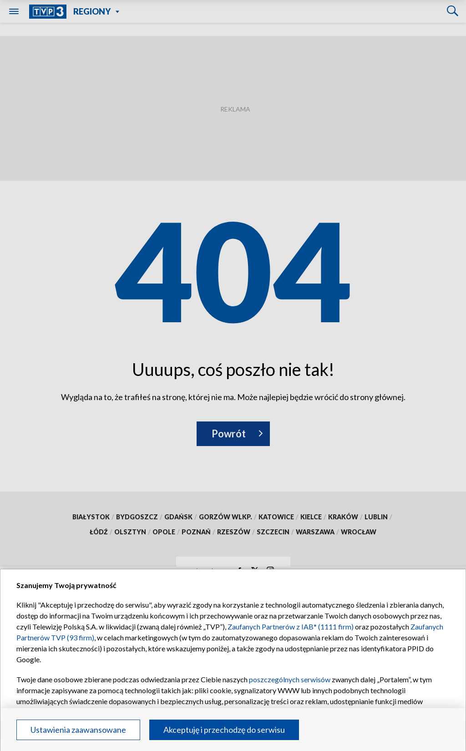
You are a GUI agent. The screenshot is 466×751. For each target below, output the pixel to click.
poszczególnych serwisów (289, 679)
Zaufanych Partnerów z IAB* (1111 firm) (291, 626)
